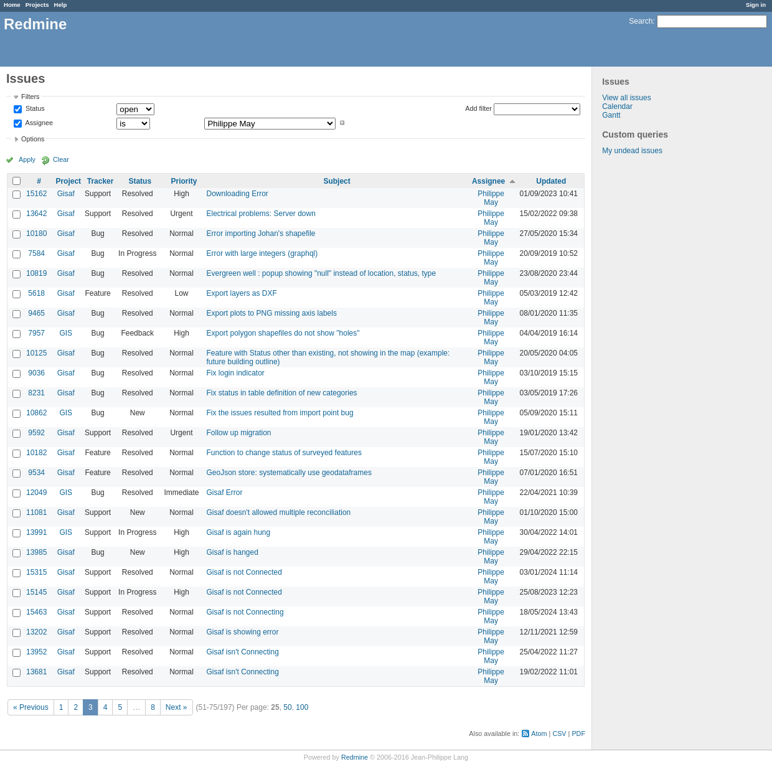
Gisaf (66, 193)
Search (640, 21)
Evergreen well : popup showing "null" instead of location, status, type (321, 273)
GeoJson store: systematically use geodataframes (288, 472)
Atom (539, 733)
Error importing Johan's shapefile (260, 233)
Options (32, 139)
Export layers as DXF (241, 293)
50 (287, 707)
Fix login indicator (235, 373)
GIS (65, 333)
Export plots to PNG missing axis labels (271, 313)
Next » (176, 707)
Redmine (354, 757)
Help (60, 4)
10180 (36, 233)
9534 (36, 472)
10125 (36, 353)
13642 (36, 213)
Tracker (100, 181)
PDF (578, 733)
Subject (336, 181)
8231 (36, 393)
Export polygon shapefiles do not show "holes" (282, 333)
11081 (36, 512)
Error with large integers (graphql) (262, 253)
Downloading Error (237, 193)
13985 (36, 552)
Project (68, 181)
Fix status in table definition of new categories (281, 393)
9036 (36, 373)
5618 (36, 293)
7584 (36, 253)
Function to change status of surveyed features (283, 452)
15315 (36, 572)
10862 (36, 412)
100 (302, 707)
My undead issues (632, 150)
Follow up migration (238, 432)
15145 (36, 592)
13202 (36, 632)
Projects (37, 4)
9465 (36, 313)
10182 (36, 452)
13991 (36, 532)
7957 (36, 333)
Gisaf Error (224, 492)
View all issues (626, 97)
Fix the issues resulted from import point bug (279, 412)
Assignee (38, 122)
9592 (36, 432)
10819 (36, 273)
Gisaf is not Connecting (244, 612)
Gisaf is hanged (232, 552)
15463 (36, 612)
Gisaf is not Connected (243, 572)
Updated (551, 181)
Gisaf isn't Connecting (242, 652)
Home (12, 4)
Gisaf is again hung (238, 532)
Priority (184, 181)
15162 (36, 193)
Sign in (756, 4)
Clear (61, 159)
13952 (36, 652)
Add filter (478, 108)
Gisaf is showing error (242, 632)
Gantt (611, 115)
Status (34, 109)
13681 (36, 671)
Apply (27, 159)
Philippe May (491, 198)
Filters (30, 96)
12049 (36, 492)
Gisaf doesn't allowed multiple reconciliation (278, 512)
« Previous (31, 707)
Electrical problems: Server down (260, 213)
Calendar (617, 106)
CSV (559, 733)
